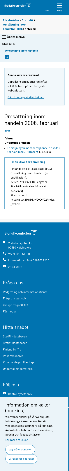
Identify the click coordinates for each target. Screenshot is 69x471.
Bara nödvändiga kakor (21, 458)
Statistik (27, 20)
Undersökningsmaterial (18, 368)
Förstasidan (11, 20)
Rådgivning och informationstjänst (25, 292)
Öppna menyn (13, 37)
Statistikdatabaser (15, 342)
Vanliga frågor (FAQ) (15, 305)
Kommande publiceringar (19, 362)
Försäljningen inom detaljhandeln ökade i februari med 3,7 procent (33, 150)
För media (9, 311)
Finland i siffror (13, 349)
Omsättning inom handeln (21, 50)
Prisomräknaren (13, 355)
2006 (19, 29)
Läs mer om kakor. (16, 440)
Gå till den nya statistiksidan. (26, 97)
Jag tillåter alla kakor (20, 449)
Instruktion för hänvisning (27, 162)
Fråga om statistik (14, 298)
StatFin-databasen (15, 336)
